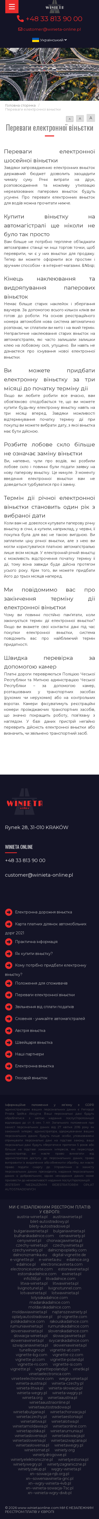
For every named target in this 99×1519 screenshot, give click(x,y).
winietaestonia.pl (67, 1416)
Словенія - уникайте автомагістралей (50, 1018)
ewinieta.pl (71, 1273)
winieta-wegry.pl (32, 1392)
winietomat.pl (36, 1450)
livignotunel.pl (30, 1288)
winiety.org (65, 1450)
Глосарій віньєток (31, 1078)
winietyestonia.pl (73, 1459)
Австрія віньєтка (30, 1030)
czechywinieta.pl (68, 1245)
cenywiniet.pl (29, 1240)
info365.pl (32, 1278)
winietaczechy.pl (31, 1416)
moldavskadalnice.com (49, 1307)
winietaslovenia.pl (31, 1435)
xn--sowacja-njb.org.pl (49, 1473)
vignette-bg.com (31, 1354)
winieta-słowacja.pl (66, 1388)
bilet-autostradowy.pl (49, 1221)
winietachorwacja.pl (68, 1412)
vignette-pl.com (30, 1359)
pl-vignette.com (72, 1316)
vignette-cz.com (68, 1354)
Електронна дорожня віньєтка (43, 912)
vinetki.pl (81, 1369)
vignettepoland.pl (51, 1369)
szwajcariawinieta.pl (30, 1345)
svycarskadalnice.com (69, 1340)
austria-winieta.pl (32, 1216)
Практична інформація (36, 941)
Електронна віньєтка (34, 1066)
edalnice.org (78, 1259)
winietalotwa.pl (65, 1421)
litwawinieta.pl (65, 1283)
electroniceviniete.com (32, 1269)
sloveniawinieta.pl (27, 1331)
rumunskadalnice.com (68, 1326)
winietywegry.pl (27, 1464)
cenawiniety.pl (72, 1235)
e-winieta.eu (50, 1259)
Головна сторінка (20, 105)
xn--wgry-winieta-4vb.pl (49, 1483)
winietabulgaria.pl (29, 1412)
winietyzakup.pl (32, 1469)
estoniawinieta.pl (73, 1269)
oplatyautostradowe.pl (32, 1316)
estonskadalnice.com (37, 1273)
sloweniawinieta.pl (27, 1340)
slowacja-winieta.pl (31, 1335)
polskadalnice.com (28, 1321)
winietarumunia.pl (66, 1431)
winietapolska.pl (30, 1431)
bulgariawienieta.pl (31, 1231)
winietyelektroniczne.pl (32, 1459)
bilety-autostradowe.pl (49, 1226)
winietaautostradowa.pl (50, 1407)
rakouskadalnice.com (69, 1321)
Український (49, 40)
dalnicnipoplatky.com (67, 1250)
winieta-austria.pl (31, 1383)
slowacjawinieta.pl (69, 1335)
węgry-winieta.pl (66, 1469)
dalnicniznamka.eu (30, 1254)
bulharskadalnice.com (34, 1235)
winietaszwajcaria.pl (69, 1440)
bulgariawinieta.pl (69, 1231)
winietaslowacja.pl (68, 1435)
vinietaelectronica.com (49, 1373)
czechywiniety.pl (27, 1250)
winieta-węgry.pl (67, 1392)
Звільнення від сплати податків (44, 1006)
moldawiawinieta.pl (29, 1312)
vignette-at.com (65, 1350)
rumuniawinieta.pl (26, 1326)
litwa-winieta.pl (34, 1283)
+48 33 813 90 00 (49, 19)
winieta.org (32, 1397)
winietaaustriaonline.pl (49, 1402)
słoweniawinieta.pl (70, 1345)
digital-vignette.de (69, 1254)
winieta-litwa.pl (29, 1388)
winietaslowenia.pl (29, 1440)
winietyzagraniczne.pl (66, 1464)
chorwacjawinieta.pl (64, 1240)
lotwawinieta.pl (65, 1293)
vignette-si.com (67, 1364)
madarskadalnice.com (50, 1302)
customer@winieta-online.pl (49, 29)
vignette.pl (20, 1369)
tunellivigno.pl (32, 1350)
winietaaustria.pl (62, 1397)
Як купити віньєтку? (34, 953)
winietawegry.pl (68, 1445)
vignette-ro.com (32, 1364)
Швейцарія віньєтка (34, 1042)
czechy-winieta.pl (32, 1245)
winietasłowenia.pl (32, 1445)
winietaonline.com (69, 1426)
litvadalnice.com (61, 1278)
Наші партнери (29, 1054)
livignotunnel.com (64, 1288)
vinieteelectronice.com (32, 1378)
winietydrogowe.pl (49, 1454)
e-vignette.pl (22, 1259)
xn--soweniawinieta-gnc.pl (49, 1478)
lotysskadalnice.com (49, 1297)
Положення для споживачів (41, 983)
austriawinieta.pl (67, 1216)
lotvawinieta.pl (33, 1293)
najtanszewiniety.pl (69, 1312)
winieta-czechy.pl (67, 1383)
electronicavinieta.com (62, 1264)
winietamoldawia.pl (30, 1426)
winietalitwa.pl (33, 1421)
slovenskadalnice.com (68, 1331)
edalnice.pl (26, 1264)
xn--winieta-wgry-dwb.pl (50, 1492)
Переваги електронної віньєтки (45, 994)
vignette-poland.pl (67, 1359)
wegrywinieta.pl (73, 1378)
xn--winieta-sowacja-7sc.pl (49, 1488)
